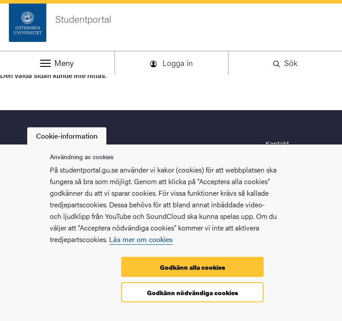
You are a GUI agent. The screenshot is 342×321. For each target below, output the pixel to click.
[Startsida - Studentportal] (171, 27)
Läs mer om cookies (141, 239)
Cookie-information (67, 136)
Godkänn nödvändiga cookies (192, 292)
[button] (57, 62)
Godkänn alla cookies (192, 267)
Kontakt (277, 143)
